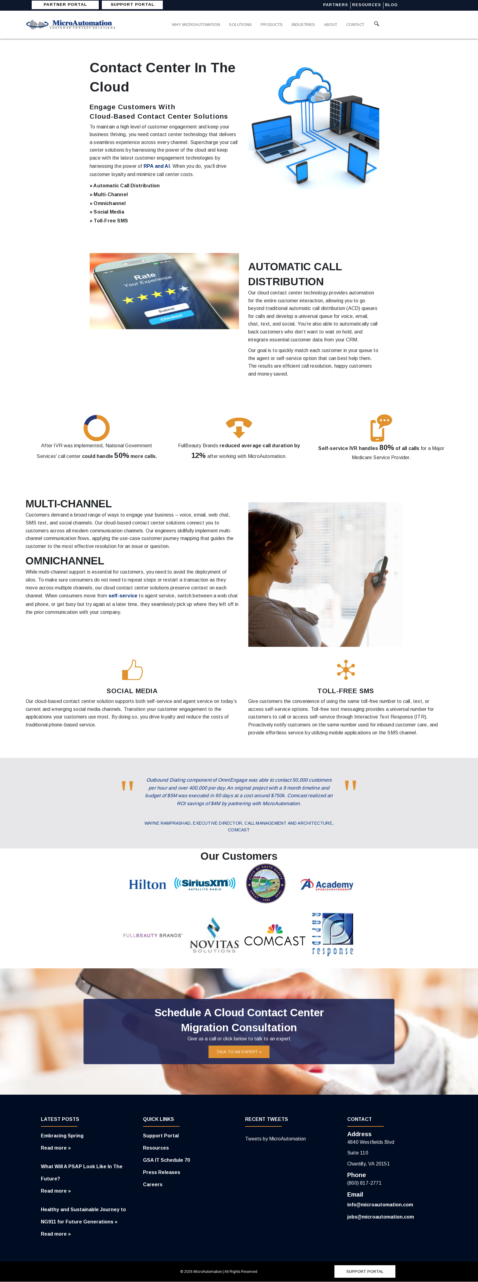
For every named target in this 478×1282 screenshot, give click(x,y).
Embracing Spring (62, 1136)
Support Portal (161, 1136)
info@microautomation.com (380, 1205)
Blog (392, 5)
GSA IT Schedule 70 (166, 1160)
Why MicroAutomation (197, 24)
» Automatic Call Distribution (125, 185)
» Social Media (107, 211)
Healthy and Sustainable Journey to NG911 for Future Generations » (83, 1216)
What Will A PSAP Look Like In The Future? (82, 1173)
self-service (123, 595)
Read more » (56, 1148)
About (337, 24)
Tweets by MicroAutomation (275, 1139)
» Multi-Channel (109, 194)
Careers (152, 1184)
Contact (363, 24)
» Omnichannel (108, 203)
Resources (367, 5)
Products (276, 24)
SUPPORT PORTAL (132, 4)
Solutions (244, 24)
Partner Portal (65, 4)
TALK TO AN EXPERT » (239, 1052)
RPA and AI (157, 166)
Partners (336, 5)
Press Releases (161, 1172)
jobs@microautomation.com (380, 1217)
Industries (309, 24)
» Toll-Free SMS (109, 220)
